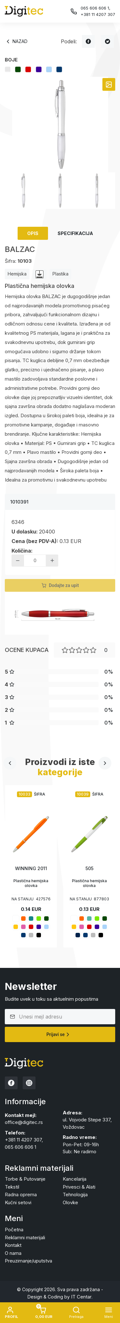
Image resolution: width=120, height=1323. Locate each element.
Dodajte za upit (60, 585)
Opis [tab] (32, 233)
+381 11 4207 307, (24, 1140)
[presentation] (10, 763)
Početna (14, 1229)
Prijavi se (58, 1034)
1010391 (19, 502)
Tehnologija (75, 1194)
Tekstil (12, 1187)
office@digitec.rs (24, 1122)
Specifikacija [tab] (75, 233)
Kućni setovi (18, 1202)
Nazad (16, 41)
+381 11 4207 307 (98, 14)
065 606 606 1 (20, 1147)
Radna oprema (21, 1194)
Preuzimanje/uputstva (28, 1261)
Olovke (70, 1202)
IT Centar (81, 1297)
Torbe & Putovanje (25, 1179)
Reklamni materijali (25, 1237)
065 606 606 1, (95, 8)
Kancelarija (74, 1179)
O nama (13, 1253)
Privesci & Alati (79, 1187)
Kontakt (13, 1245)
